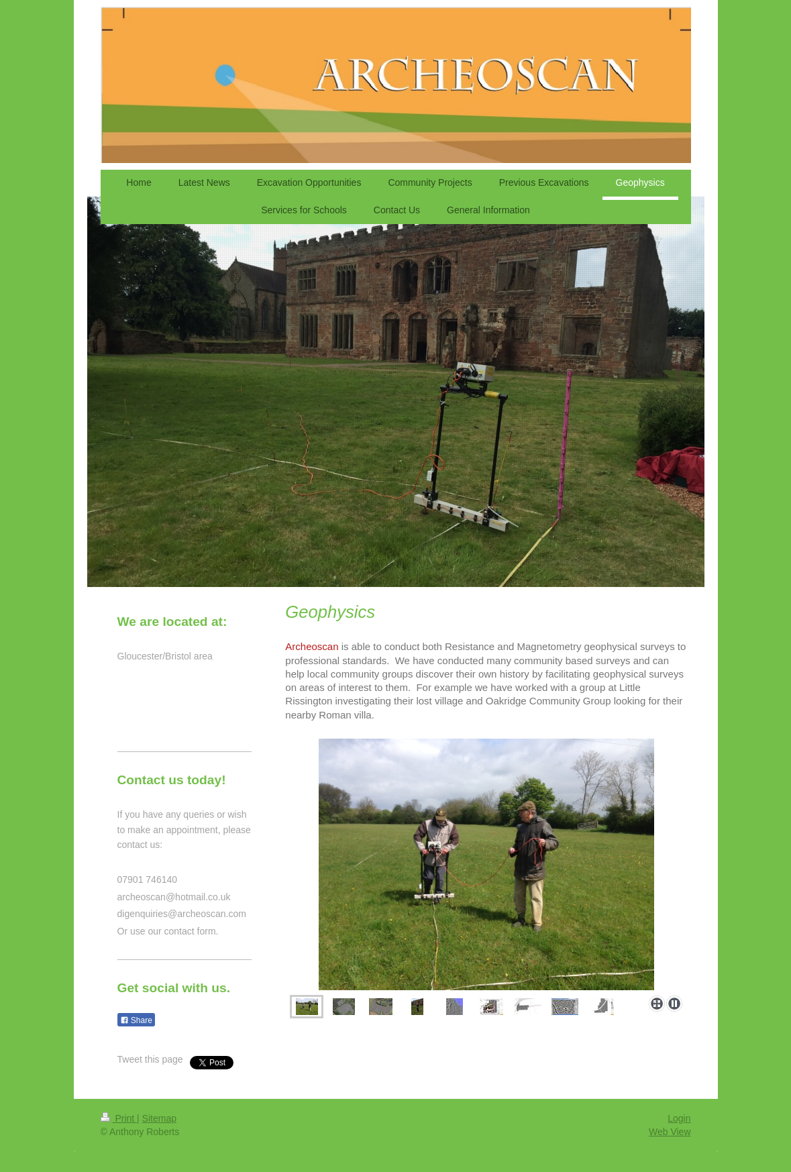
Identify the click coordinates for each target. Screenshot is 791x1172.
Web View (670, 1131)
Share (136, 1020)
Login (679, 1118)
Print (119, 1118)
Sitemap (159, 1118)
